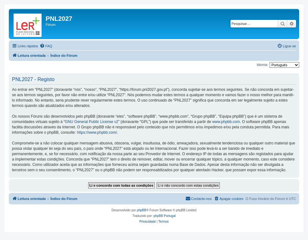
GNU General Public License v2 (91, 122)
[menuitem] (46, 46)
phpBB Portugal (164, 216)
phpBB (141, 210)
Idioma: (262, 65)
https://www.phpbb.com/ (97, 132)
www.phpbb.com (226, 122)
